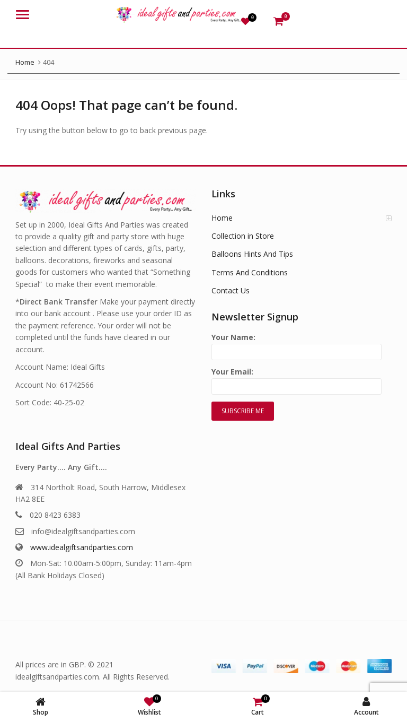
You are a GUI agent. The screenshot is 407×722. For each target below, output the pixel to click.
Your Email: (296, 379)
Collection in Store (242, 236)
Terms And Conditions (249, 272)
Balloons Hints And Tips (252, 254)
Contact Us (230, 290)
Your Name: (296, 344)
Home (222, 218)
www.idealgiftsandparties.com (81, 547)
